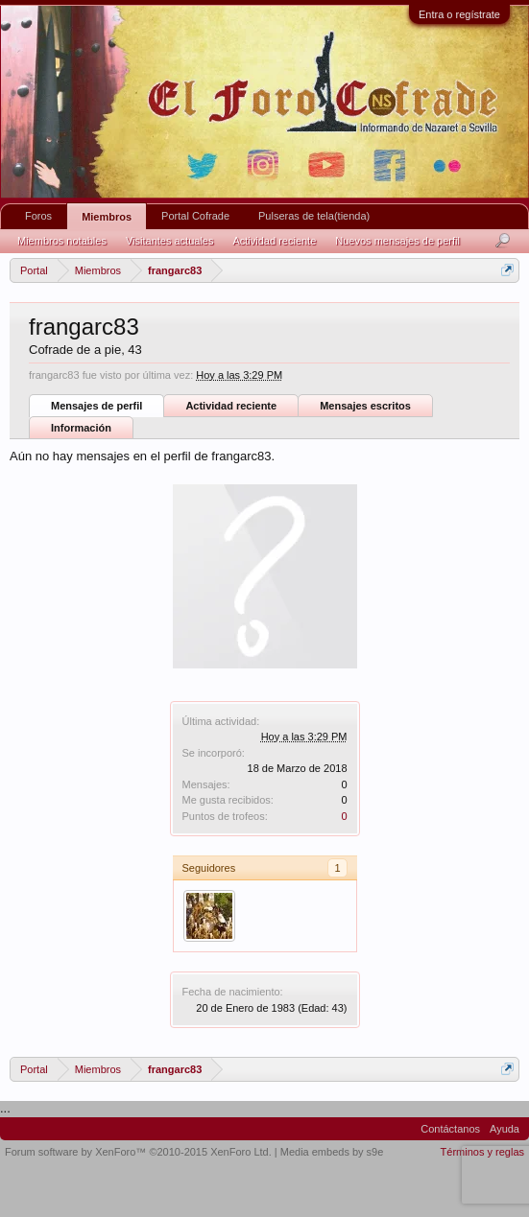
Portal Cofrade (195, 216)
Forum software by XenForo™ (138, 1152)
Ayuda (504, 1129)
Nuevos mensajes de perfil (397, 240)
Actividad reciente (231, 405)
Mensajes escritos (365, 405)
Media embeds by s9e (332, 1152)
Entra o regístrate (459, 14)
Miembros (107, 216)
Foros (38, 216)
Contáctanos (450, 1129)
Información (81, 427)
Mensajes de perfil (96, 405)
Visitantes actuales (170, 240)
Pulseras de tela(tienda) (314, 216)
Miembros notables (62, 240)
